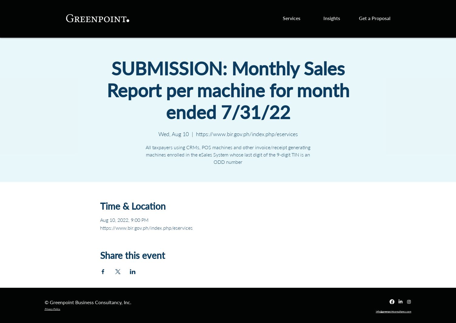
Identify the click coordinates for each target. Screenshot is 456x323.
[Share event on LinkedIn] (133, 271)
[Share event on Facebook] (103, 271)
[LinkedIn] (400, 301)
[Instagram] (409, 301)
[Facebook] (392, 301)
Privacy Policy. (52, 309)
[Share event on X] (118, 271)
